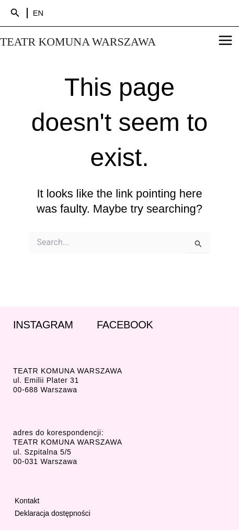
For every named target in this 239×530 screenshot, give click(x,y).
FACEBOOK (125, 324)
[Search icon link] (15, 13)
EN (38, 13)
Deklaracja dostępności (52, 513)
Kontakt (27, 500)
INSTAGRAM (43, 324)
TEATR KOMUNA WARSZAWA (78, 42)
